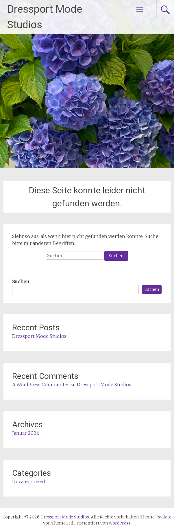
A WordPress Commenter (40, 384)
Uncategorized (28, 481)
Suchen (20, 281)
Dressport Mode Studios (39, 336)
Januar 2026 (25, 433)
